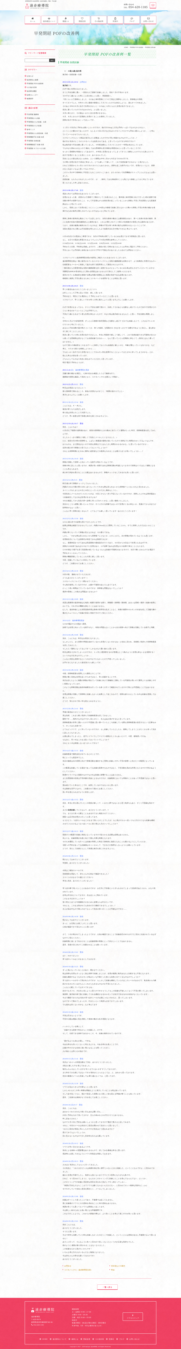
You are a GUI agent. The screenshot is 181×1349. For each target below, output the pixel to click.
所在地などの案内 (118, 1266)
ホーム (32, 19)
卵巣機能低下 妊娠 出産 (35, 144)
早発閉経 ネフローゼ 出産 (36, 148)
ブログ (131, 19)
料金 (113, 1270)
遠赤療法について (59, 1339)
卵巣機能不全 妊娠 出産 (35, 137)
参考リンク (31, 129)
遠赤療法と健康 (32, 80)
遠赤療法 (49, 19)
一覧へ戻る (107, 1287)
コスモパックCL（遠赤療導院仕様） (78, 1270)
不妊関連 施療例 (33, 114)
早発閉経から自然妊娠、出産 (37, 133)
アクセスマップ (133, 1316)
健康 (66, 19)
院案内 (115, 19)
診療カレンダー (32, 95)
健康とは (74, 1339)
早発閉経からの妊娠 (34, 125)
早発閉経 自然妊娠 (33, 141)
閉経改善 (82, 19)
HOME (126, 47)
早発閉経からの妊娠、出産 (36, 122)
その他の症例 (32, 87)
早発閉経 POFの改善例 (136, 47)
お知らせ (30, 76)
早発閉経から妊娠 (33, 118)
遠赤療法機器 (32, 91)
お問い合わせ (148, 19)
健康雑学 (30, 98)
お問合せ (67, 1266)
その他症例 (99, 19)
